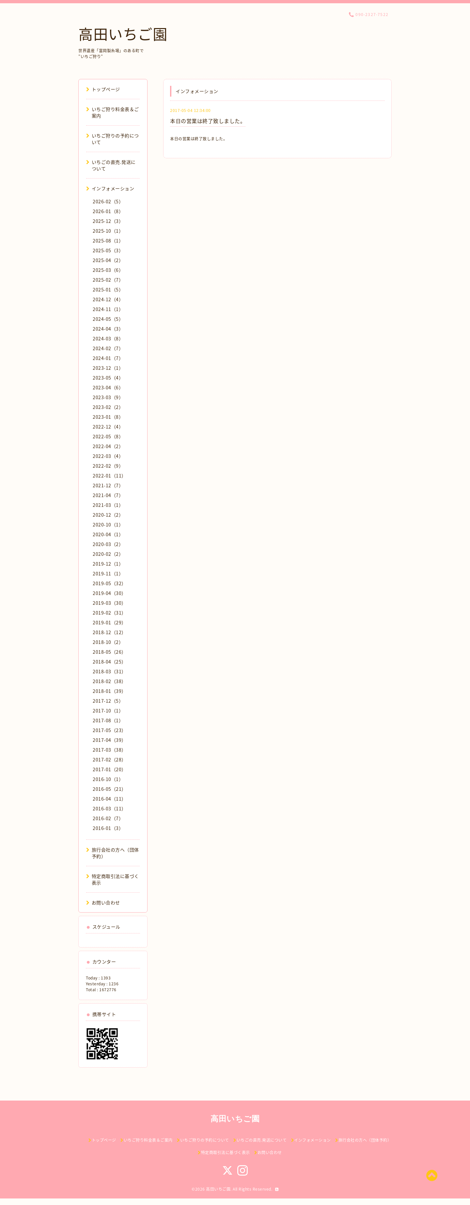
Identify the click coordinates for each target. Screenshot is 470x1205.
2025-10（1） (108, 230)
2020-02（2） (108, 554)
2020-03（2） (108, 544)
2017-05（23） (109, 730)
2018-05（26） (109, 652)
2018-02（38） (109, 681)
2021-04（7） (108, 495)
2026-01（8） (108, 211)
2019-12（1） (108, 563)
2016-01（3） (108, 828)
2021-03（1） (108, 505)
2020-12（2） (108, 514)
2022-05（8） (108, 436)
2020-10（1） (108, 524)
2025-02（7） (108, 279)
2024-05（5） (108, 319)
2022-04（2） (108, 446)
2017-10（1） (108, 710)
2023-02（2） (108, 407)
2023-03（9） (108, 397)
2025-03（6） (108, 270)
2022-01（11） (109, 475)
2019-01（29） (109, 622)
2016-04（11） (109, 798)
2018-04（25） (109, 661)
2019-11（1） (108, 573)
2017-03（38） (109, 749)
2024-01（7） (108, 358)
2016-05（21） (109, 789)
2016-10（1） (108, 779)
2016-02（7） (108, 818)
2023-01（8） (108, 417)
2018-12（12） (109, 632)
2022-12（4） (108, 426)
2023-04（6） (108, 387)
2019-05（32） (109, 583)
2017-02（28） (109, 759)
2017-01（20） (109, 769)
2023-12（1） (108, 368)
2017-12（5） (108, 700)
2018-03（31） (109, 671)
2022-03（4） (108, 456)
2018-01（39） (109, 691)
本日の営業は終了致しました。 (207, 121)
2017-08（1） (108, 720)
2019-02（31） (109, 612)
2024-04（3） (108, 328)
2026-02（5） (108, 201)
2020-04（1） (108, 534)
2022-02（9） (108, 465)
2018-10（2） (108, 642)
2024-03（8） (108, 338)
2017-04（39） (109, 740)
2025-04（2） (108, 260)
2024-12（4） (108, 299)
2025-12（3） (108, 221)
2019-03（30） (109, 603)
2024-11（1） (108, 309)
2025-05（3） (108, 250)
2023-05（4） (108, 377)
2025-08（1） (108, 240)
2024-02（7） (108, 348)
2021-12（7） (108, 485)
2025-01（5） (108, 289)
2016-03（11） (109, 808)
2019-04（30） (109, 593)
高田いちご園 (122, 33)
